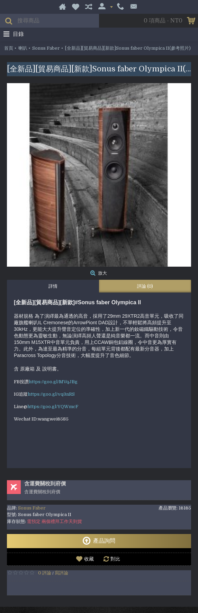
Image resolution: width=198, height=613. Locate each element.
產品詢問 (98, 541)
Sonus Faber (32, 508)
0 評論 (44, 572)
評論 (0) (145, 286)
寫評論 (61, 572)
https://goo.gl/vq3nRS (51, 394)
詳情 (52, 286)
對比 (115, 559)
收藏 (89, 559)
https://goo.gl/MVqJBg (53, 381)
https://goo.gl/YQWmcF (52, 406)
